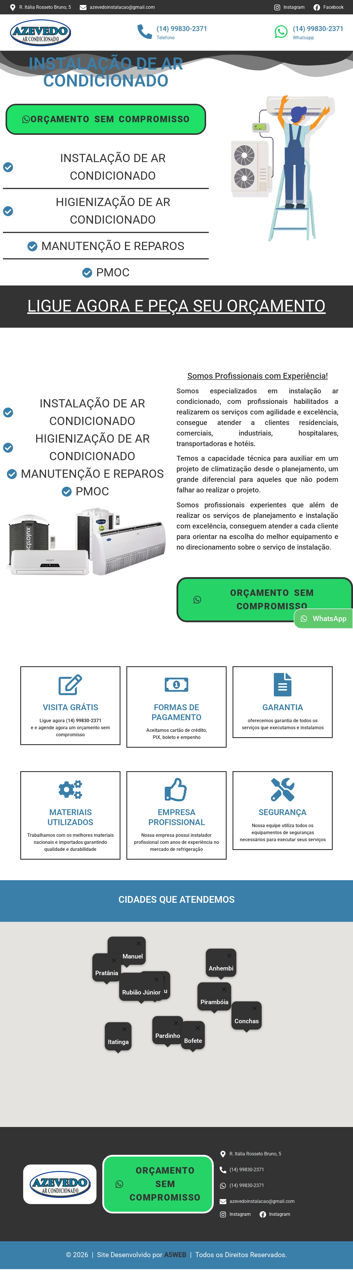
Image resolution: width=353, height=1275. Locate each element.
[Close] (198, 1028)
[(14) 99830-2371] (145, 32)
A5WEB (175, 1255)
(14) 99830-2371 (182, 29)
